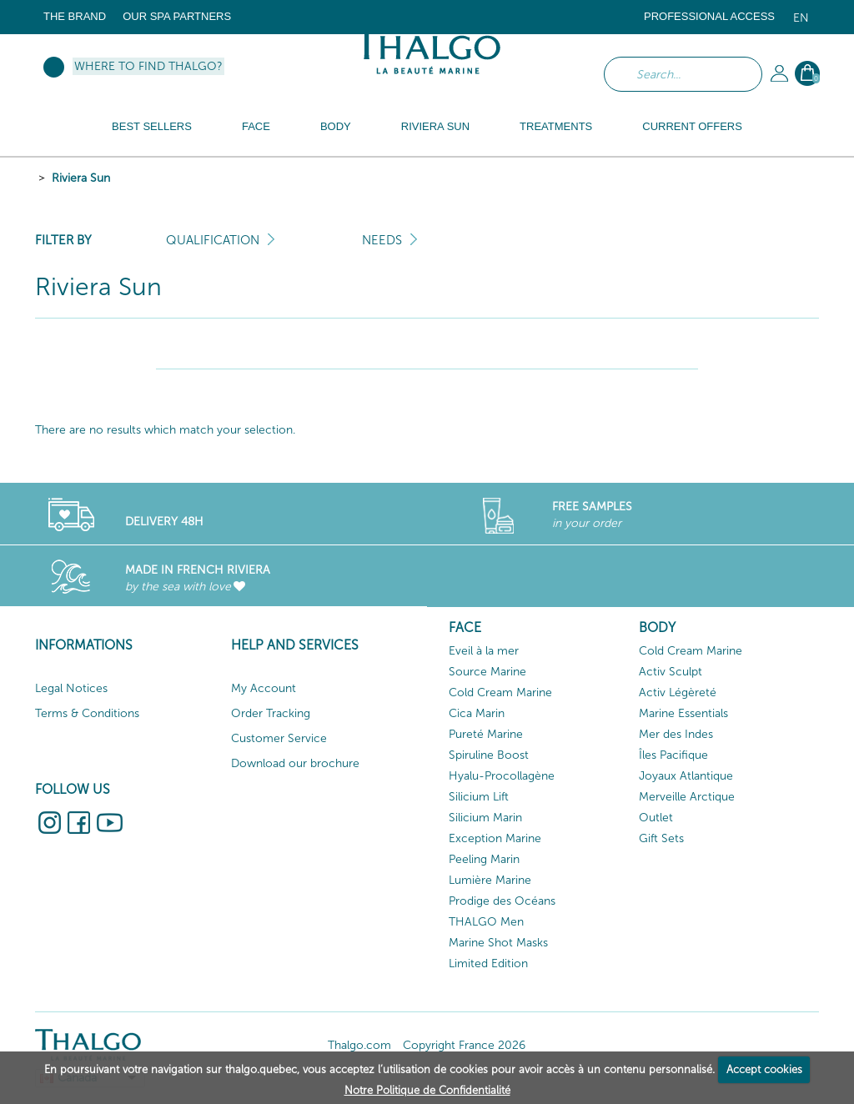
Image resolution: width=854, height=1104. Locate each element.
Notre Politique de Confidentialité (427, 1090)
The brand (74, 16)
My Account (263, 688)
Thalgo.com (359, 1045)
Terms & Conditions (87, 713)
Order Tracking (270, 713)
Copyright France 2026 (464, 1045)
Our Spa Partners (177, 16)
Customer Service (279, 738)
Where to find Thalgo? (148, 66)
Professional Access (709, 16)
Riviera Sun (81, 178)
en (801, 18)
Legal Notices (71, 688)
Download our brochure (295, 763)
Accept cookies (764, 1069)
